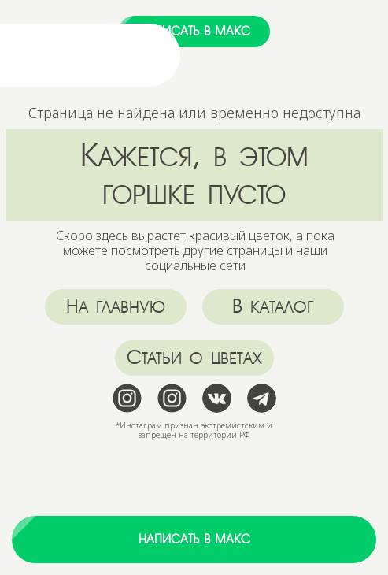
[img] (81, 55)
